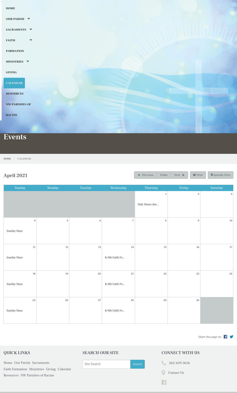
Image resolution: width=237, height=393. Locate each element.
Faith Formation (94, 82)
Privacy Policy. (179, 381)
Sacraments (59, 82)
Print (198, 158)
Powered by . (156, 381)
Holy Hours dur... (148, 188)
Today (164, 158)
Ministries (127, 82)
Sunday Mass (15, 214)
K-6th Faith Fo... (115, 241)
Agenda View (220, 158)
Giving (152, 82)
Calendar (170, 82)
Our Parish (29, 82)
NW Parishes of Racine (24, 93)
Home (10, 82)
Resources (192, 82)
